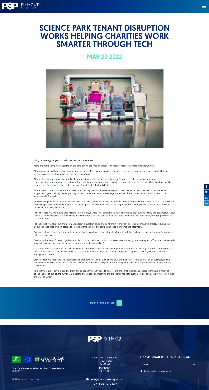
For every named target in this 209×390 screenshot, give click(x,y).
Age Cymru (48, 185)
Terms (38, 379)
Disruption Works (55, 179)
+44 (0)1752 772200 (106, 383)
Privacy (32, 379)
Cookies (23, 379)
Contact (62, 185)
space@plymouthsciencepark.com (106, 379)
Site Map (15, 379)
